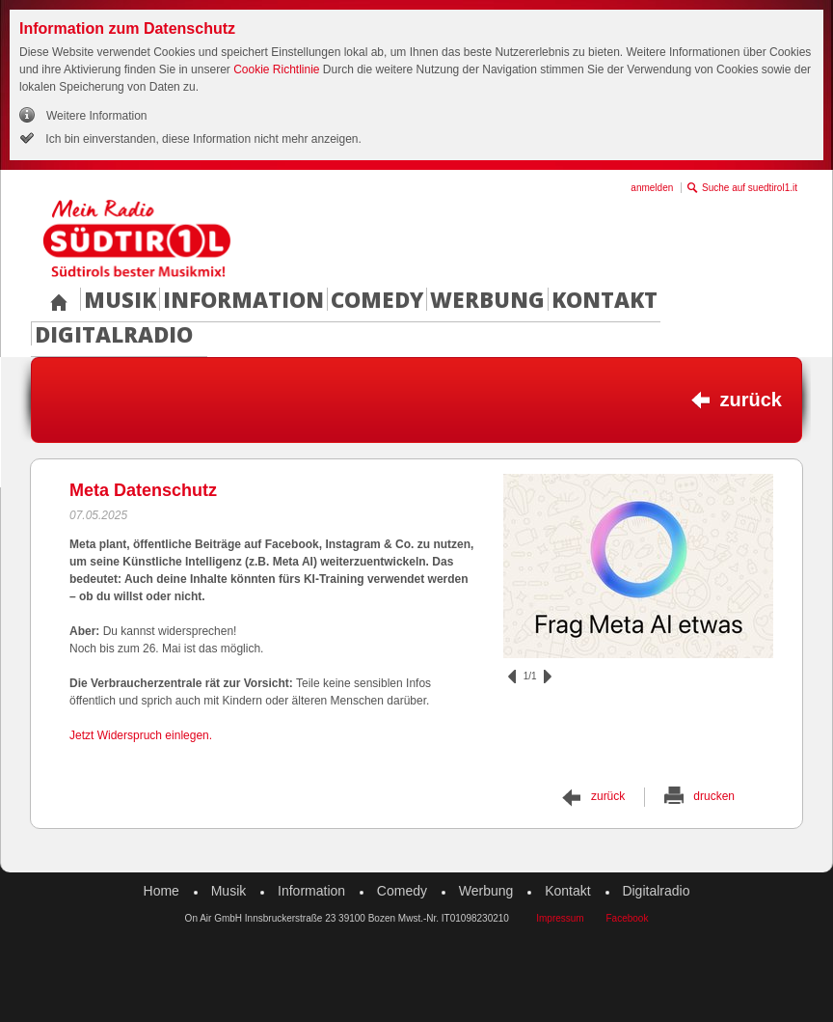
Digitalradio (114, 333)
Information (243, 299)
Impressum (559, 918)
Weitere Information (97, 116)
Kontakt (604, 299)
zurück (751, 399)
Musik (120, 299)
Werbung (487, 299)
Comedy (377, 299)
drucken (714, 796)
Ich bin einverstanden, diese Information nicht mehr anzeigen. (202, 139)
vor (547, 676)
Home (161, 890)
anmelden (652, 187)
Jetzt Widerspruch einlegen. (140, 735)
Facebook (626, 918)
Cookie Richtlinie (276, 69)
